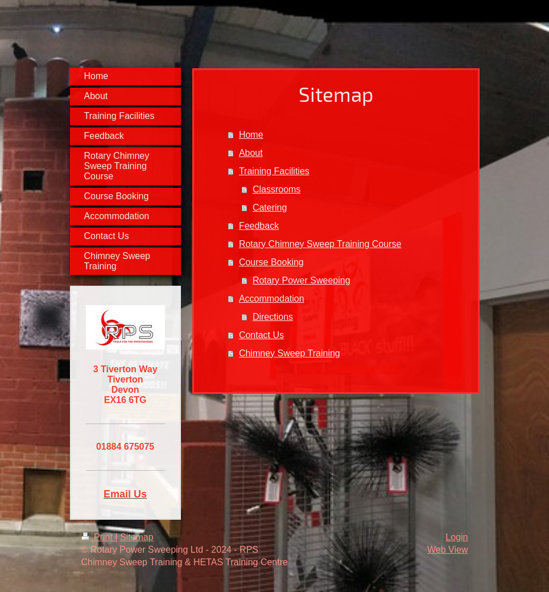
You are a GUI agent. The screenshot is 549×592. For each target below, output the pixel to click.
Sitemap (137, 537)
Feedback (259, 226)
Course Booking (271, 262)
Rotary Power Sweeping (301, 280)
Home (251, 134)
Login (456, 537)
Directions (273, 317)
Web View (447, 549)
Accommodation (271, 298)
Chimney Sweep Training (289, 353)
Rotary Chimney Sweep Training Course (320, 244)
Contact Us (261, 335)
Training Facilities (274, 171)
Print (98, 537)
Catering (270, 207)
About (251, 153)
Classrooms (276, 189)
